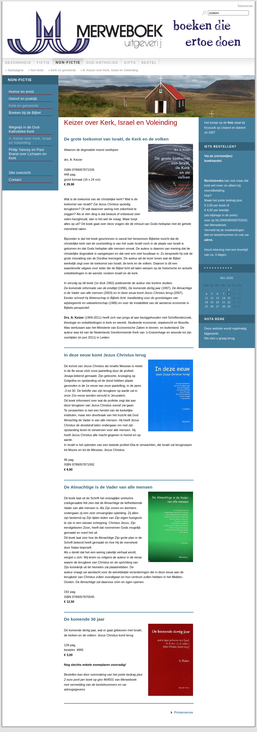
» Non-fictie (35, 70)
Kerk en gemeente (23, 105)
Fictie (43, 62)
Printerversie (183, 712)
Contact (15, 180)
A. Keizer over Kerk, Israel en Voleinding (30, 140)
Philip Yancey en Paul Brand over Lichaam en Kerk (27, 154)
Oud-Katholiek (102, 62)
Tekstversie (245, 6)
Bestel (149, 62)
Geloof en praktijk (23, 98)
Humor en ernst (21, 91)
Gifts (130, 62)
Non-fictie (68, 63)
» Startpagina (14, 70)
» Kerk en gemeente (61, 70)
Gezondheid (18, 62)
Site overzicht (20, 173)
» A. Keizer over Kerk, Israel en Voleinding (108, 70)
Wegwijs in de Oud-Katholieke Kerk (24, 129)
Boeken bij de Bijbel (25, 113)
